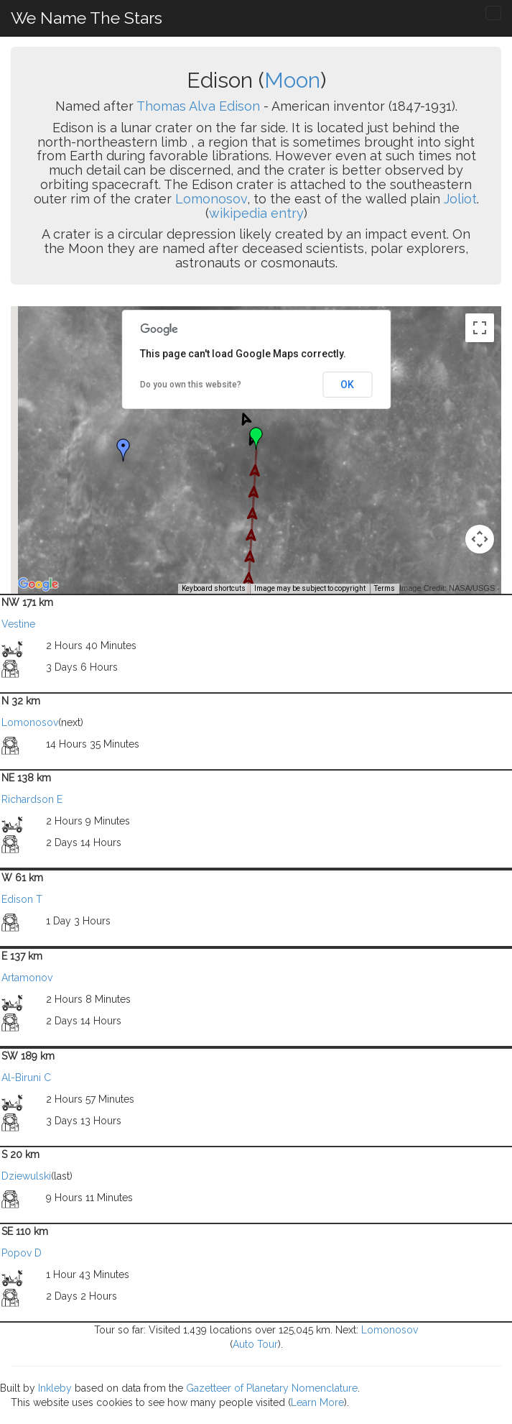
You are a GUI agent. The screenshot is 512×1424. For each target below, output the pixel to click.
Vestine (18, 624)
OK (347, 384)
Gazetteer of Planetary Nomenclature (272, 1388)
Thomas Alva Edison (198, 106)
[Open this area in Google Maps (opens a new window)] (38, 584)
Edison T (21, 899)
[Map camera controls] (479, 539)
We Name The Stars (86, 17)
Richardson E (31, 799)
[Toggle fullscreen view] (479, 327)
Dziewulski (26, 1176)
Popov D (21, 1253)
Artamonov (26, 977)
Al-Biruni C (26, 1077)
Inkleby (55, 1388)
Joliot (460, 198)
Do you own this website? (190, 385)
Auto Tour (255, 1344)
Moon (292, 80)
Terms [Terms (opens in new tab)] (384, 588)
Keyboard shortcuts (214, 588)
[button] (123, 449)
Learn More (317, 1402)
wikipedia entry (256, 213)
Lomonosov (211, 198)
